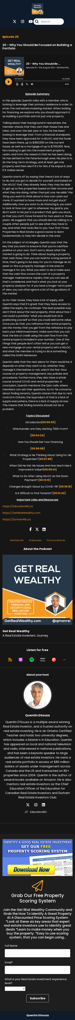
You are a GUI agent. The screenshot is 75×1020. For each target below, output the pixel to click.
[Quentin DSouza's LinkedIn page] (45, 804)
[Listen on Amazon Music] (42, 660)
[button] (64, 660)
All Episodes (35, 540)
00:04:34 (37, 435)
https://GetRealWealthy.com (21, 513)
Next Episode (17, 540)
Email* (9, 962)
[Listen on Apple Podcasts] (20, 660)
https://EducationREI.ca (17, 506)
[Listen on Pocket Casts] (53, 660)
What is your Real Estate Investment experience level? (36, 981)
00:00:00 (48, 422)
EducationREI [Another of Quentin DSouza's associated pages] (36, 812)
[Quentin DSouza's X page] (30, 804)
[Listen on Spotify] (31, 660)
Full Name (11, 946)
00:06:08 (37, 448)
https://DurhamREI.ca (16, 519)
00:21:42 (59, 493)
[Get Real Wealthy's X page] (14, 21)
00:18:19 (65, 486)
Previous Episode (56, 540)
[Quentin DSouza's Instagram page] (37, 804)
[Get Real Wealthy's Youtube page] (29, 21)
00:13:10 (44, 480)
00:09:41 (50, 469)
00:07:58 (45, 459)
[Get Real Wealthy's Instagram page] (20, 21)
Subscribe (37, 998)
